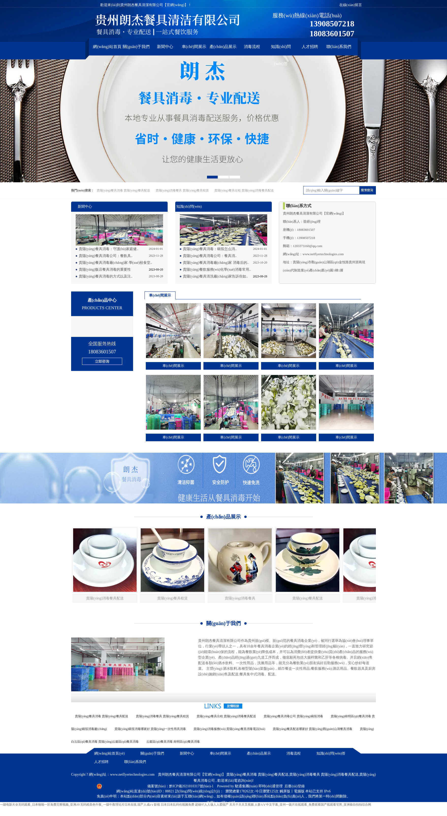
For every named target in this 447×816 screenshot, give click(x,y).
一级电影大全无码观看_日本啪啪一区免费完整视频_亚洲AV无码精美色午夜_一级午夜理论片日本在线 (68, 804)
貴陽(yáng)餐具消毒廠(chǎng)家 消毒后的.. (216, 263)
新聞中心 (165, 46)
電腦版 (299, 791)
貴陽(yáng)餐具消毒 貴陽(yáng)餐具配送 (123, 190)
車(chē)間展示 (194, 46)
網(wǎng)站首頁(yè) (107, 48)
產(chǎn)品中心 (102, 305)
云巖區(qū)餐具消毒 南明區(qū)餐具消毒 (173, 741)
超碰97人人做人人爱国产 (212, 804)
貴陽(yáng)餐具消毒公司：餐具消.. (210, 256)
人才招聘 (310, 46)
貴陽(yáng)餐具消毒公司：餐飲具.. (106, 256)
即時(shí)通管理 (271, 786)
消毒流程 (252, 46)
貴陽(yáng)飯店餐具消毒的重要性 (105, 269)
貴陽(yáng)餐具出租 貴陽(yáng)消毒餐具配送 (244, 190)
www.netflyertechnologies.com (132, 774)
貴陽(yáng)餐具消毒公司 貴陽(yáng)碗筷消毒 (293, 716)
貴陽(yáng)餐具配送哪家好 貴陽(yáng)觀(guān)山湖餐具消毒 (312, 729)
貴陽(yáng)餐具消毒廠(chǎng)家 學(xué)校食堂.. (115, 263)
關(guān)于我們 (136, 46)
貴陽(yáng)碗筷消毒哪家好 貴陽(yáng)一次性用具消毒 (150, 729)
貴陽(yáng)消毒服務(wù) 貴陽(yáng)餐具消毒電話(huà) (229, 729)
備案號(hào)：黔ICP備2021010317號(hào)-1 (180, 786)
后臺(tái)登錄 (294, 786)
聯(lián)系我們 (339, 46)
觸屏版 (285, 791)
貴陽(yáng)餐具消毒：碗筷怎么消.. (210, 249)
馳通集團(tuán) (247, 786)
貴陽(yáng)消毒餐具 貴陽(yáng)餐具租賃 (182, 190)
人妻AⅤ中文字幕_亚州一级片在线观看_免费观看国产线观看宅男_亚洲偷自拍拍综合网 (312, 804)
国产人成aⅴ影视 (148, 804)
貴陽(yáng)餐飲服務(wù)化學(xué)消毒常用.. (217, 269)
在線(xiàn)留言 (350, 5)
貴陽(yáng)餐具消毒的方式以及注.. (106, 276)
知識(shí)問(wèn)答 (281, 48)
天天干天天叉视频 (241, 804)
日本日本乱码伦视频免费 (177, 804)
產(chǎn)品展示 (223, 46)
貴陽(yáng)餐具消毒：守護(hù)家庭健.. (108, 249)
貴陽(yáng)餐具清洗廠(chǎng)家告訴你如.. (215, 276)
